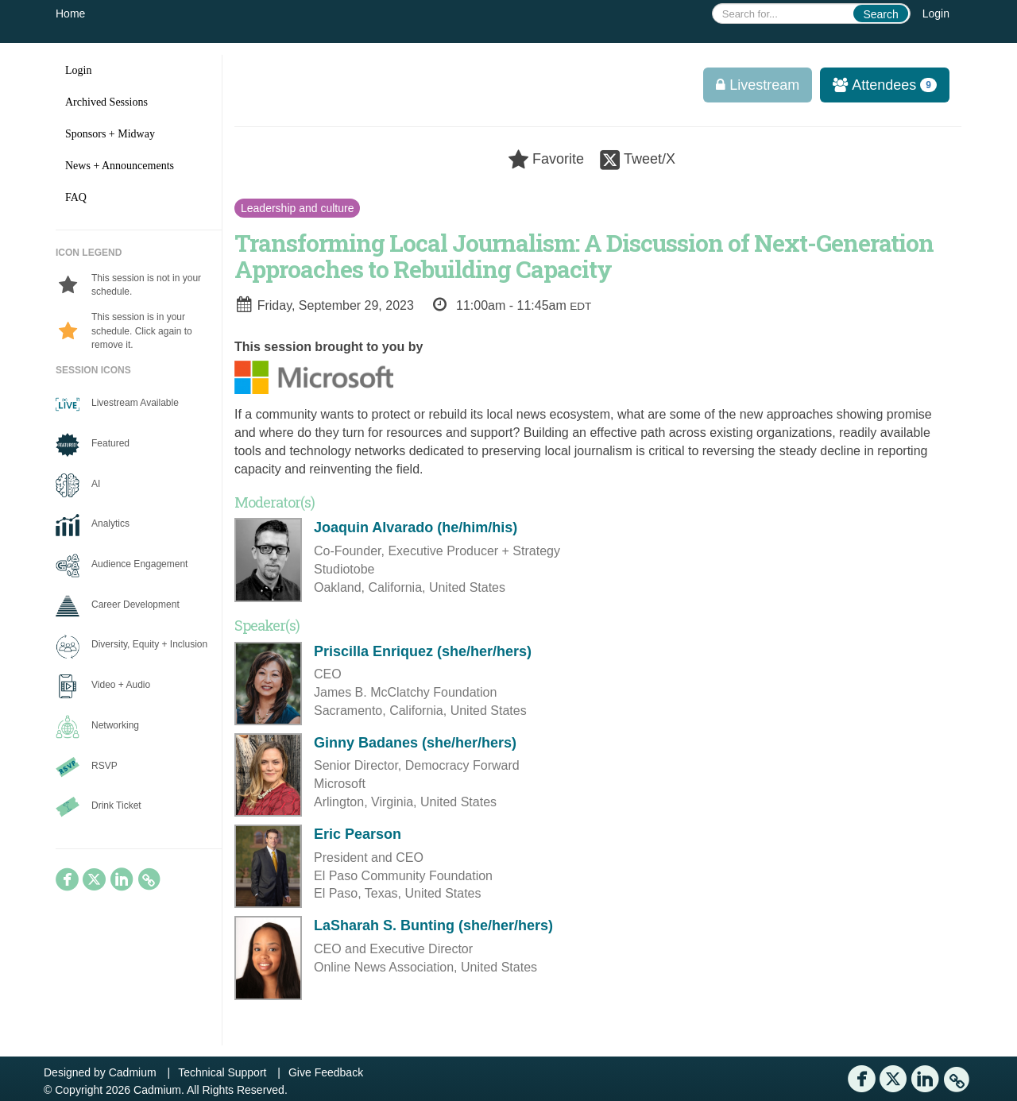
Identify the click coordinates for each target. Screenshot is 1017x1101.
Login (935, 13)
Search (880, 14)
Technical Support (222, 1072)
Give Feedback (325, 1072)
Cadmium (133, 1072)
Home (70, 13)
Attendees (879, 85)
